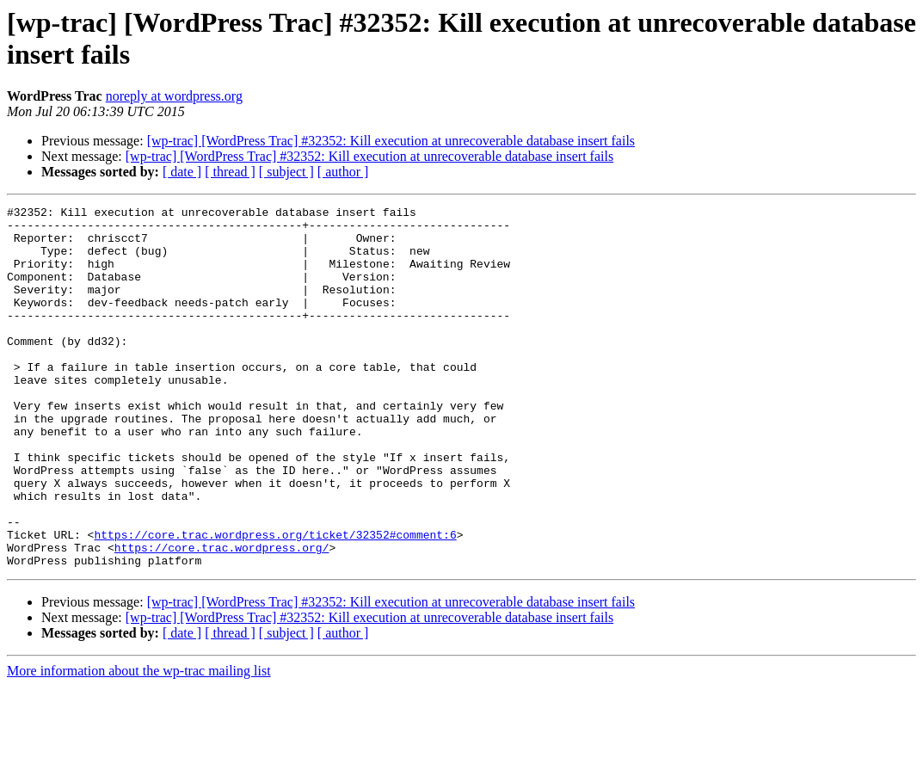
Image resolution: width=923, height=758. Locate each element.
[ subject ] (286, 171)
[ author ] (343, 171)
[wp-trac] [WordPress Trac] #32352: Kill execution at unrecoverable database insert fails (391, 140)
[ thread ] (230, 171)
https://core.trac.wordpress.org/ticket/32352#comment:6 (275, 601)
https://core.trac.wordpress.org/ (221, 617)
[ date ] (182, 171)
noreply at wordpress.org (174, 96)
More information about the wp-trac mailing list (139, 743)
